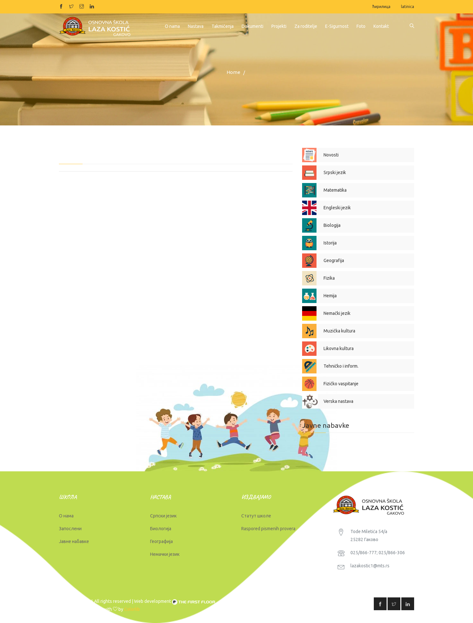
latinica (407, 6)
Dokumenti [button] (252, 26)
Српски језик (163, 515)
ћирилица (381, 6)
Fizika (329, 278)
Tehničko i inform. (341, 366)
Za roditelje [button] (305, 26)
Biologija (332, 225)
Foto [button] (361, 26)
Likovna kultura (339, 348)
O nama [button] (172, 26)
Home (233, 72)
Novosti (331, 154)
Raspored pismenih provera (268, 528)
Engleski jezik (337, 207)
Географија (161, 541)
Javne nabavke (325, 425)
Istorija (330, 242)
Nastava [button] (196, 26)
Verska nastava (338, 401)
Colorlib (132, 609)
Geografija (334, 260)
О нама (66, 515)
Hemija (330, 295)
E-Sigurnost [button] (337, 26)
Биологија (160, 528)
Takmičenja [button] (223, 26)
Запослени (70, 528)
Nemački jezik (337, 313)
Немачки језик (165, 554)
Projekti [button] (278, 26)
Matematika (335, 190)
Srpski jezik (335, 172)
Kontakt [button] (381, 26)
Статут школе (256, 515)
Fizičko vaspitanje (341, 383)
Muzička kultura (339, 330)
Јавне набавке (74, 541)
